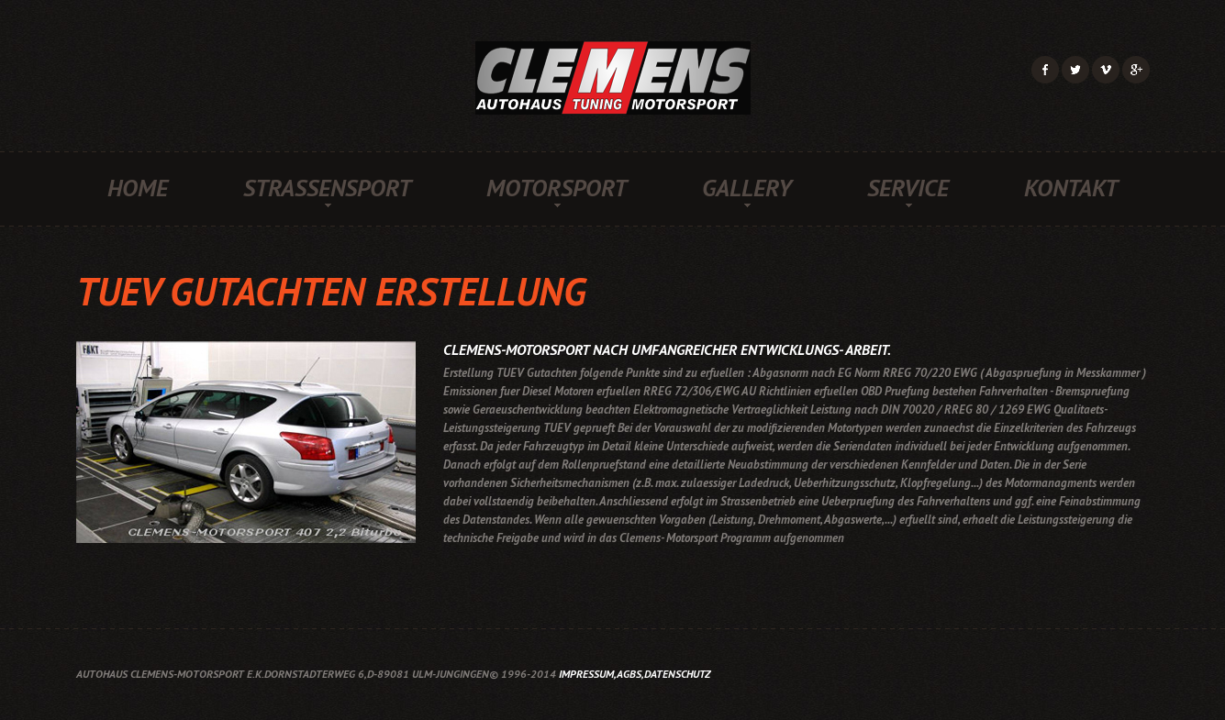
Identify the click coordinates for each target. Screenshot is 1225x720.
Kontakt (1071, 188)
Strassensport (327, 188)
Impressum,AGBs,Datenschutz (634, 674)
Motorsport (556, 188)
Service (908, 188)
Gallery (747, 188)
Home (137, 188)
